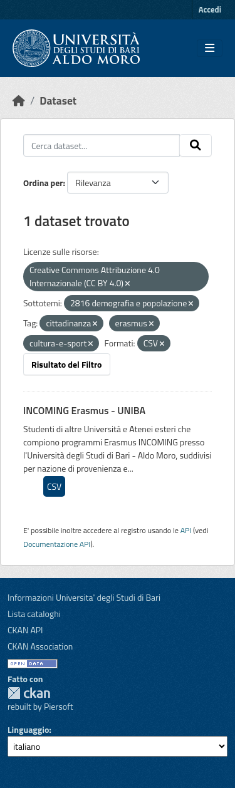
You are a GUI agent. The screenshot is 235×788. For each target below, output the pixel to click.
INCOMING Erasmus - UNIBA (84, 410)
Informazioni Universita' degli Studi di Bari (84, 597)
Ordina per (43, 182)
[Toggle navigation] (209, 48)
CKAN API (25, 629)
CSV (54, 486)
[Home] (19, 100)
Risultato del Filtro (66, 364)
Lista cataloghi (34, 613)
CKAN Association (40, 646)
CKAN (29, 693)
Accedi (210, 9)
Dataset (57, 100)
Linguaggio (28, 729)
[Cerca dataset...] (101, 145)
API (186, 530)
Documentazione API (56, 544)
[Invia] (195, 145)
